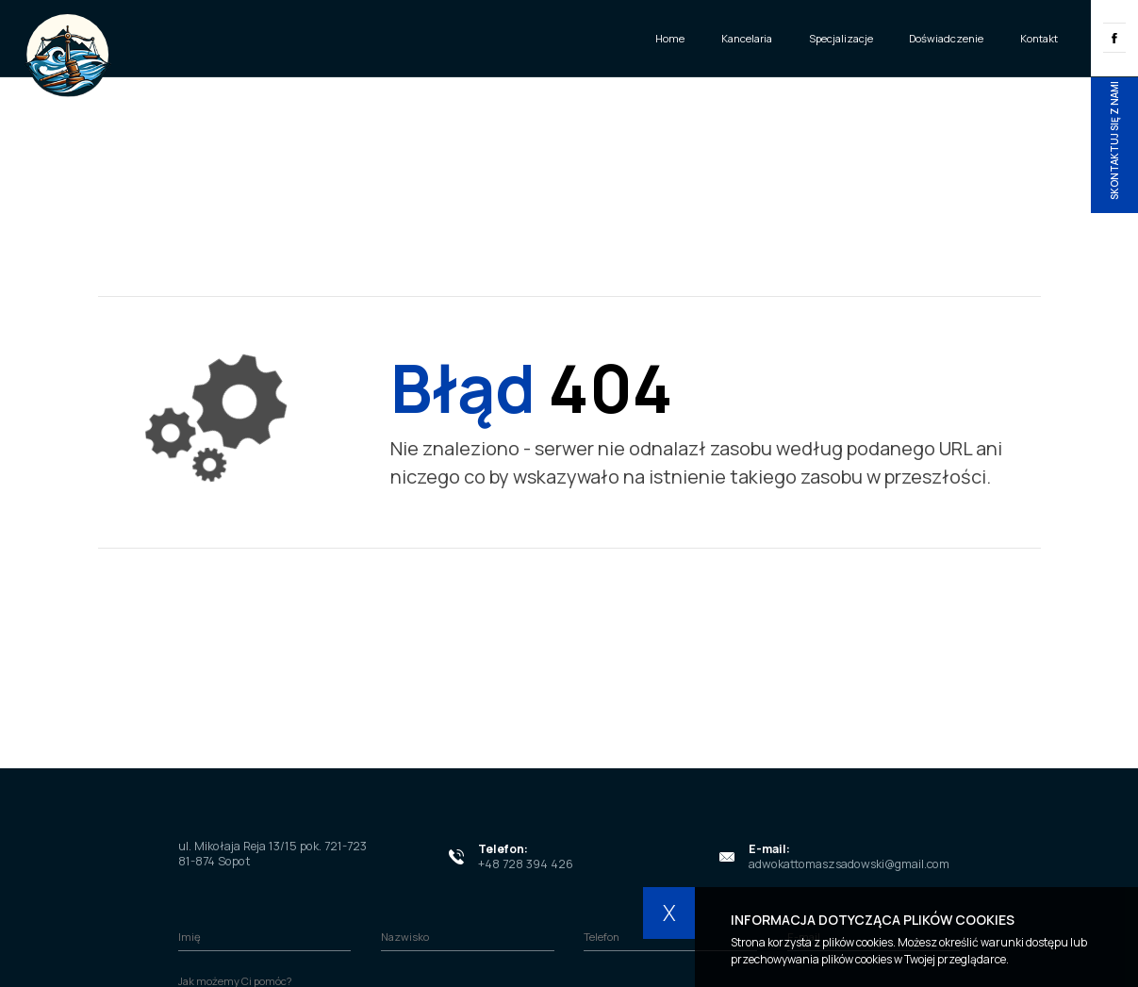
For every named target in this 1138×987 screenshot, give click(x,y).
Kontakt (1039, 38)
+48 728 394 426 (525, 864)
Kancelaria (746, 38)
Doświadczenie (946, 38)
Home (669, 38)
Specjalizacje (841, 38)
